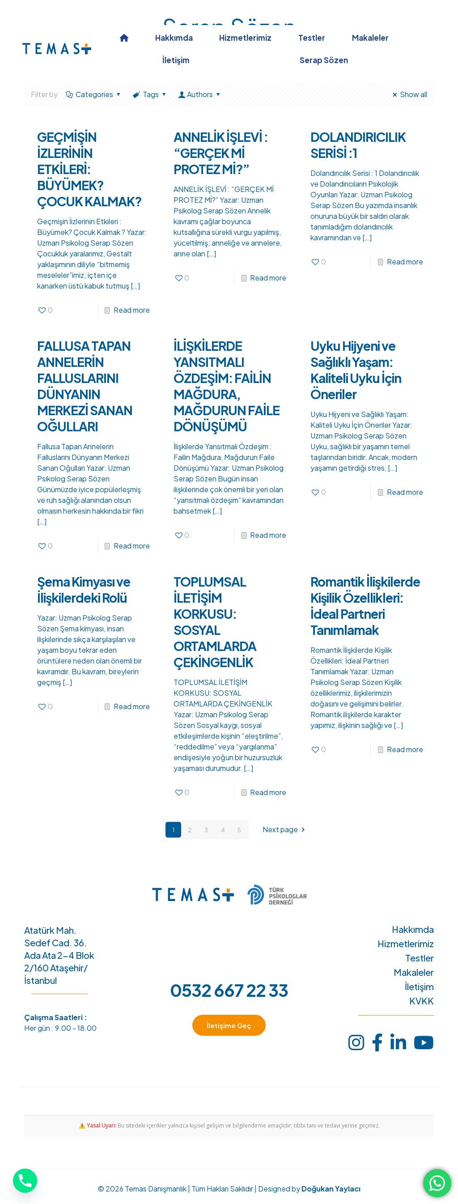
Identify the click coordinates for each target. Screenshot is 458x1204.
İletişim (419, 986)
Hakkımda (413, 929)
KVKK (421, 1001)
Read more (132, 310)
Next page (285, 829)
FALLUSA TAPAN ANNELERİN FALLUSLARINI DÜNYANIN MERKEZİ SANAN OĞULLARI (84, 386)
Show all (408, 94)
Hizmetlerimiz (405, 943)
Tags (150, 94)
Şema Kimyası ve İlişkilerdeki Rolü (83, 589)
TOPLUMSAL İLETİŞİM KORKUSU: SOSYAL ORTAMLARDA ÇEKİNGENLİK (215, 622)
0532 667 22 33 (229, 989)
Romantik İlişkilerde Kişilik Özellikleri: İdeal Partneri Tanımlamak (365, 606)
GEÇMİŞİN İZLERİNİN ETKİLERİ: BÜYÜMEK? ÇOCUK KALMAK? (89, 169)
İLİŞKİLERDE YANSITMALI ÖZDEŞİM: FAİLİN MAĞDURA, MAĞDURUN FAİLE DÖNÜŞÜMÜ (227, 386)
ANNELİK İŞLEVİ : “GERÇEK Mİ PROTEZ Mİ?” (221, 153)
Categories (93, 94)
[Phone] (25, 1181)
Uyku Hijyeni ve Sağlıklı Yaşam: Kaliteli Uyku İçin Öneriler (355, 370)
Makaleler (414, 972)
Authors (200, 94)
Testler (419, 958)
